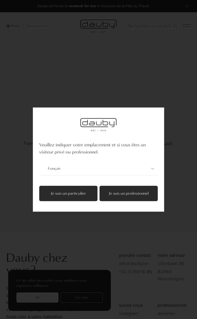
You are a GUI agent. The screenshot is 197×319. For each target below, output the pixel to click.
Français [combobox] (98, 168)
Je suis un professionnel (129, 193)
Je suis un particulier (68, 193)
